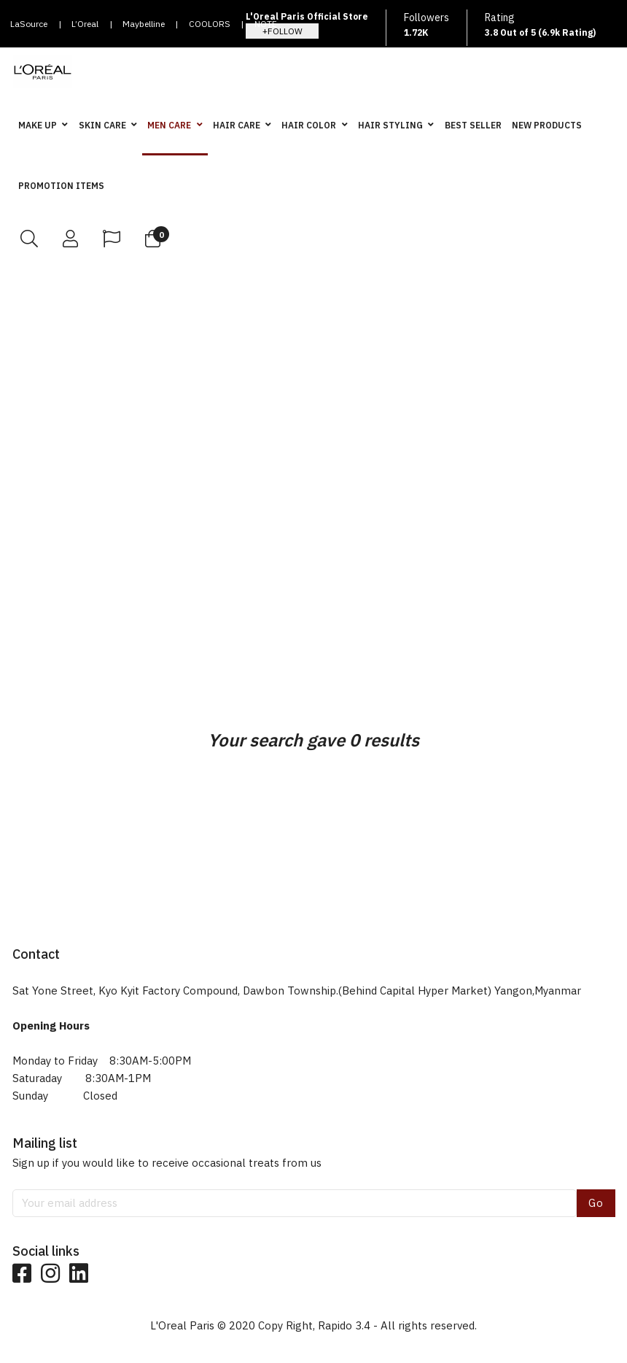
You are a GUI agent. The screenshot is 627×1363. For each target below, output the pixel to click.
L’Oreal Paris (84, 28)
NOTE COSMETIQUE (282, 28)
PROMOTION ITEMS (61, 185)
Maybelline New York (143, 28)
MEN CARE (169, 125)
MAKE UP (37, 125)
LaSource (28, 23)
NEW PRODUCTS (547, 125)
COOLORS (209, 23)
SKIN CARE (102, 125)
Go (596, 1203)
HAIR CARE (236, 125)
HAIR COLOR (308, 125)
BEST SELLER (473, 125)
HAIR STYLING (390, 125)
